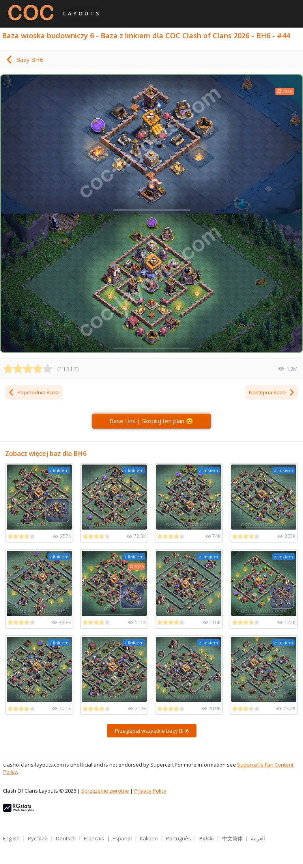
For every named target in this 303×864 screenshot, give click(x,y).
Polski (206, 838)
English (11, 838)
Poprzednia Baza (33, 392)
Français (94, 838)
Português (178, 838)
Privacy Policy (150, 790)
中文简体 (232, 838)
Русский (38, 838)
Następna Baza (272, 392)
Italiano (149, 838)
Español (122, 838)
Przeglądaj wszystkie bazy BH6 (152, 730)
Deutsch (66, 838)
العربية (258, 838)
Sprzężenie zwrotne (105, 790)
